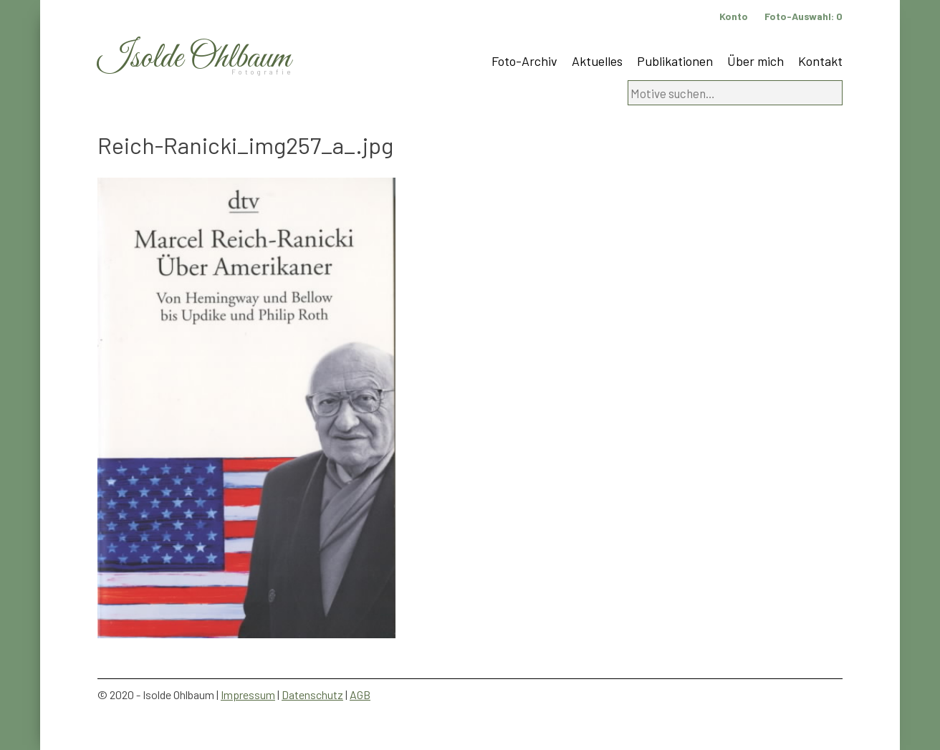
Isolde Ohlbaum (194, 58)
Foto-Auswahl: (803, 16)
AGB (360, 694)
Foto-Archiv (524, 61)
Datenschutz (312, 694)
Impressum (248, 694)
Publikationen (675, 61)
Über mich (755, 61)
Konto (733, 16)
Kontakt (820, 61)
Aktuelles (597, 61)
